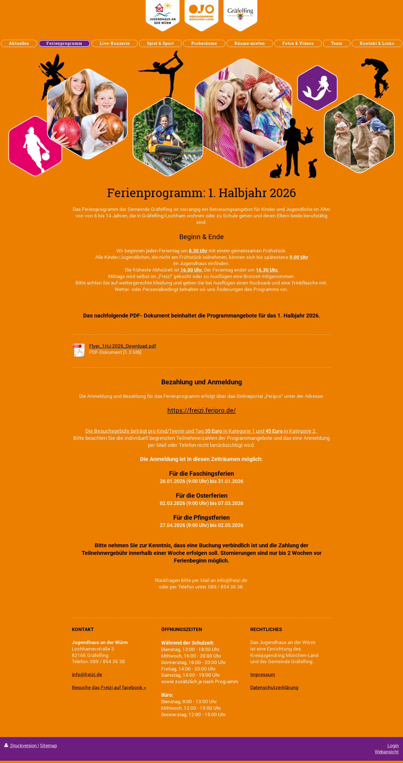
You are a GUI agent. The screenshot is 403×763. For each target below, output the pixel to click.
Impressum (262, 674)
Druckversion (21, 745)
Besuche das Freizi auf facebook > (109, 687)
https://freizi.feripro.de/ (201, 410)
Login (393, 745)
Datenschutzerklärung (274, 687)
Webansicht (387, 752)
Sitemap (48, 745)
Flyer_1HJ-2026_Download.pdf (122, 346)
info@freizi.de (87, 674)
